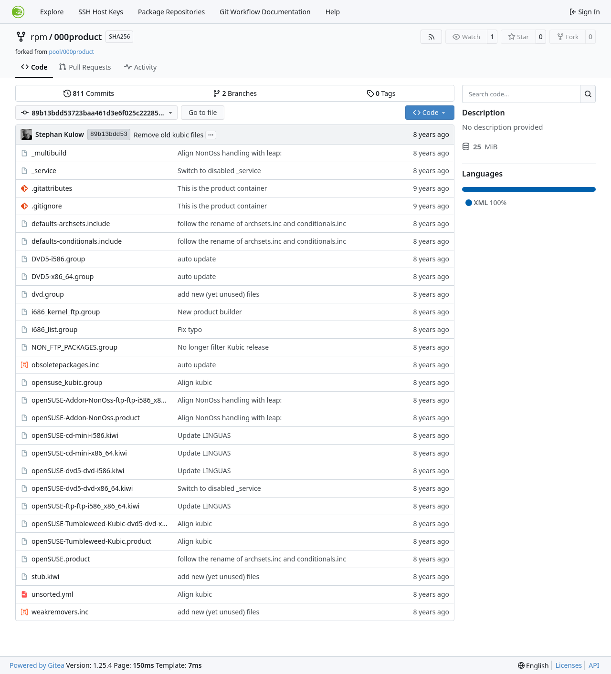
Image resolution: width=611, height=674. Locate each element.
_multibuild (49, 152)
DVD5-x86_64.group (63, 276)
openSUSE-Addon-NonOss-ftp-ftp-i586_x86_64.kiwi (100, 399)
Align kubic (195, 382)
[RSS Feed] (431, 37)
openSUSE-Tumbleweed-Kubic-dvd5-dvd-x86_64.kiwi (100, 523)
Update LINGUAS (204, 435)
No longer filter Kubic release (223, 347)
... (211, 134)
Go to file (203, 112)
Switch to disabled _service (219, 170)
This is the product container (222, 188)
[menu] (533, 665)
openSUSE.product (61, 558)
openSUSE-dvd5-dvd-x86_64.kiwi (82, 488)
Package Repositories (171, 11)
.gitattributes (52, 188)
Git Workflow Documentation (265, 11)
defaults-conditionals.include (77, 241)
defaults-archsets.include (71, 223)
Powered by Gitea (37, 665)
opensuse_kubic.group (67, 382)
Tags (381, 93)
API (594, 665)
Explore (51, 11)
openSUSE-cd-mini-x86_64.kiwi (79, 452)
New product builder (210, 311)
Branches (235, 93)
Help (333, 11)
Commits (88, 93)
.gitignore (47, 205)
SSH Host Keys (100, 11)
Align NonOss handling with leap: (230, 152)
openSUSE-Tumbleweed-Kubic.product (91, 541)
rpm (39, 36)
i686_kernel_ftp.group (66, 311)
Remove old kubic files (168, 134)
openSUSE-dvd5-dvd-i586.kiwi (78, 470)
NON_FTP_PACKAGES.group (74, 347)
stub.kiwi (45, 576)
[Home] (18, 12)
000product (78, 36)
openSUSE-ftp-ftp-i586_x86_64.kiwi (85, 505)
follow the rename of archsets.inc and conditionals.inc (262, 223)
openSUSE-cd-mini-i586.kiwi (75, 435)
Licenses (569, 665)
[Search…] (588, 94)
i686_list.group (54, 329)
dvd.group (48, 294)
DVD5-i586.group (58, 258)
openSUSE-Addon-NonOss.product (86, 417)
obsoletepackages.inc (65, 364)
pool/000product (71, 52)
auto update (197, 258)
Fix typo (190, 329)
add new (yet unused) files (218, 294)
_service (44, 170)
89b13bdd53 (108, 134)
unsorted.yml (52, 594)
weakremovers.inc (60, 611)
